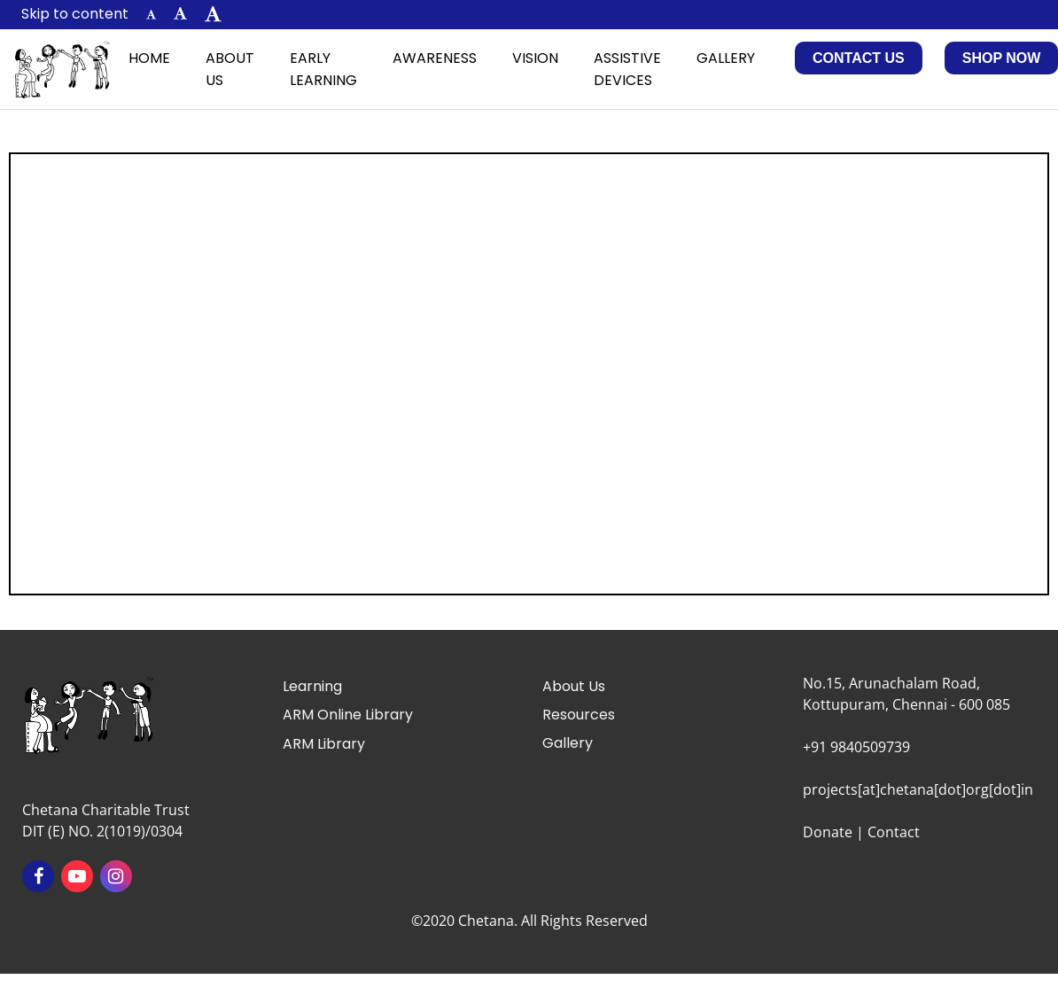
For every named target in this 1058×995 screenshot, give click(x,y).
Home (149, 58)
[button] (151, 14)
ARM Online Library (348, 714)
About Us (230, 69)
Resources (578, 714)
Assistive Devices (627, 69)
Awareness (435, 58)
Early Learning (323, 69)
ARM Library (324, 744)
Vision (535, 58)
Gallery (725, 58)
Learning (312, 686)
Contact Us (859, 58)
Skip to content (74, 14)
